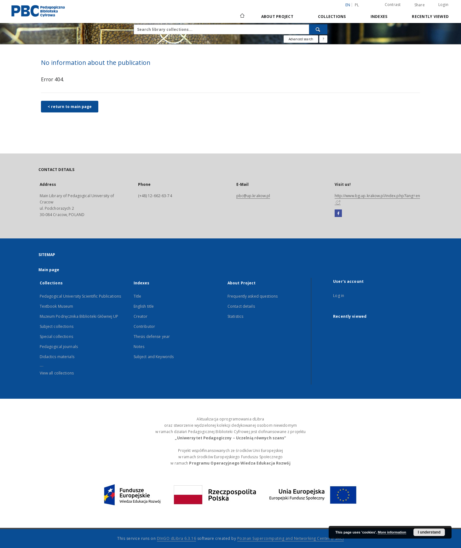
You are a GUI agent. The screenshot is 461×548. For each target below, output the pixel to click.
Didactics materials (57, 356)
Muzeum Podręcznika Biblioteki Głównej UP (79, 316)
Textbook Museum (56, 306)
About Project (277, 16)
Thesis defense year (152, 336)
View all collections (57, 373)
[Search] (318, 29)
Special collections (56, 336)
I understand (429, 532)
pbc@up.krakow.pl (253, 195)
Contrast (393, 4)
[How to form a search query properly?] (323, 39)
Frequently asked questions (253, 296)
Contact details (241, 306)
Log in (338, 295)
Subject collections (56, 326)
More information (392, 532)
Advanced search (301, 39)
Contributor (144, 326)
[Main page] (242, 16)
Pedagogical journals (59, 346)
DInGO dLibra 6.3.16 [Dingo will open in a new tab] (176, 538)
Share (419, 5)
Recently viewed (430, 16)
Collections (332, 16)
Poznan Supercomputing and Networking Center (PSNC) (290, 538)
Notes (139, 346)
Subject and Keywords (154, 356)
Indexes (379, 16)
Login (443, 4)
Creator (141, 316)
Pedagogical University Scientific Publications (80, 296)
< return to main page (70, 106)
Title (137, 296)
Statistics (235, 316)
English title (144, 306)
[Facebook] (338, 213)
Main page (49, 269)
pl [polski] (357, 5)
